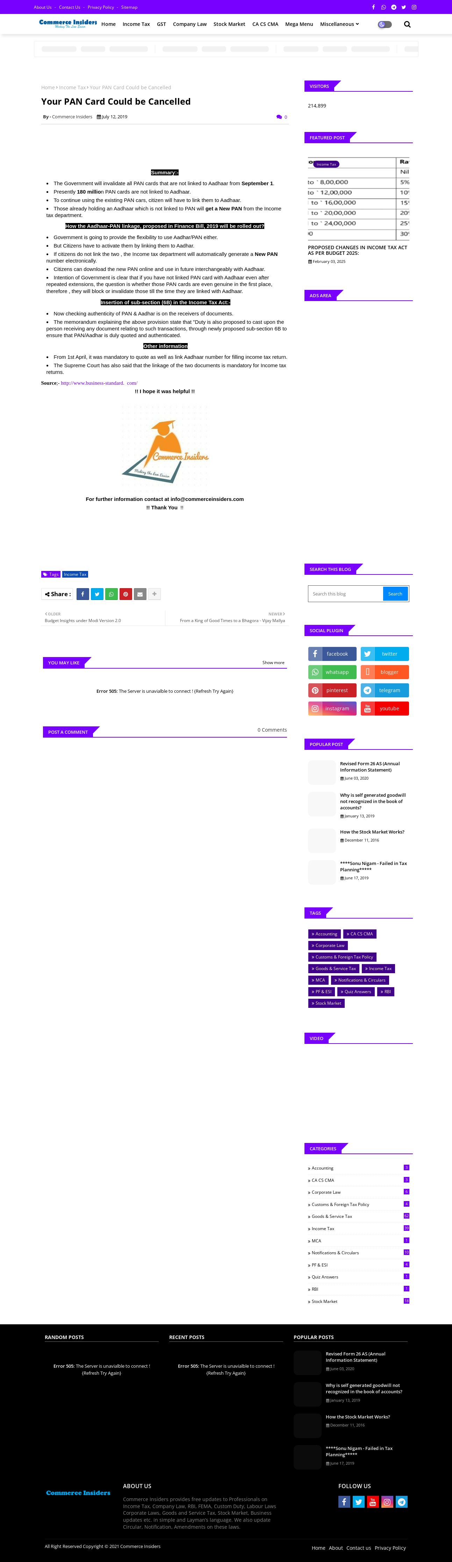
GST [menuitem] (161, 24)
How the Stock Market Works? (372, 832)
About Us (43, 7)
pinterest (337, 690)
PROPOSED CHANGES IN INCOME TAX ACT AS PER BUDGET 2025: (357, 251)
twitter (389, 653)
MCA (320, 980)
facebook (337, 653)
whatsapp (337, 672)
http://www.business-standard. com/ (99, 383)
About (336, 1547)
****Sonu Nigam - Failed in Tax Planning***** (373, 866)
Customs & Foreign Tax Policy (344, 957)
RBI (388, 992)
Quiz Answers (358, 992)
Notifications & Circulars (362, 980)
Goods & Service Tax (336, 968)
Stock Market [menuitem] (229, 24)
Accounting (326, 934)
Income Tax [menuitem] (136, 24)
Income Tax (72, 87)
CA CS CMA (362, 934)
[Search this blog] (346, 594)
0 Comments (272, 729)
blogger (390, 672)
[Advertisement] (168, 145)
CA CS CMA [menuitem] (265, 24)
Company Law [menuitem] (190, 24)
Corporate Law (330, 945)
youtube (389, 708)
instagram (337, 708)
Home (48, 87)
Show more (274, 662)
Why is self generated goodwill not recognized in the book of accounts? (373, 801)
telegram (389, 690)
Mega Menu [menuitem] (299, 24)
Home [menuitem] (108, 24)
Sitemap (129, 7)
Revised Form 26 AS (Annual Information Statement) (370, 766)
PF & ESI (323, 992)
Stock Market (328, 1003)
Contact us (70, 7)
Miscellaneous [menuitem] (337, 24)
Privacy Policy (101, 7)
